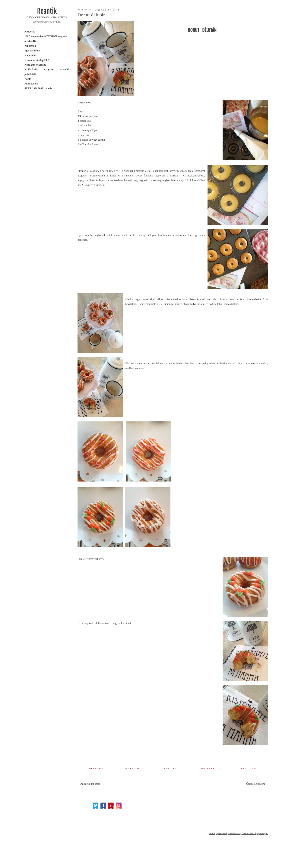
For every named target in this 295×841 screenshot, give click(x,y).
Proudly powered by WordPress (224, 833)
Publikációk (31, 83)
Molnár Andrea (107, 10)
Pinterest (208, 768)
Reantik (47, 11)
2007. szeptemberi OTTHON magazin (45, 36)
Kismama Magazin (35, 64)
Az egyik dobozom (89, 783)
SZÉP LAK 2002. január (38, 88)
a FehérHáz (31, 41)
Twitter (170, 768)
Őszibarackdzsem (257, 783)
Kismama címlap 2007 (36, 60)
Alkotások (30, 45)
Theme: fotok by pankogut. (254, 833)
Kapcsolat (30, 55)
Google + (248, 768)
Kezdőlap (29, 31)
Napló (27, 79)
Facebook (132, 768)
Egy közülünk (32, 50)
